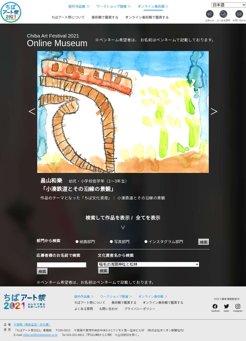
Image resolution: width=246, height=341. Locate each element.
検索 (204, 242)
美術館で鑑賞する (105, 17)
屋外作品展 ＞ (79, 6)
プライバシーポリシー (139, 309)
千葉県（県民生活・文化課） (32, 324)
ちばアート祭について (68, 17)
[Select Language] (229, 4)
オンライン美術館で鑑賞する (147, 17)
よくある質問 (83, 309)
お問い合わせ (108, 309)
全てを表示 (148, 218)
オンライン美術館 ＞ (153, 6)
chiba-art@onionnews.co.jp (40, 335)
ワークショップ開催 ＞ (113, 6)
